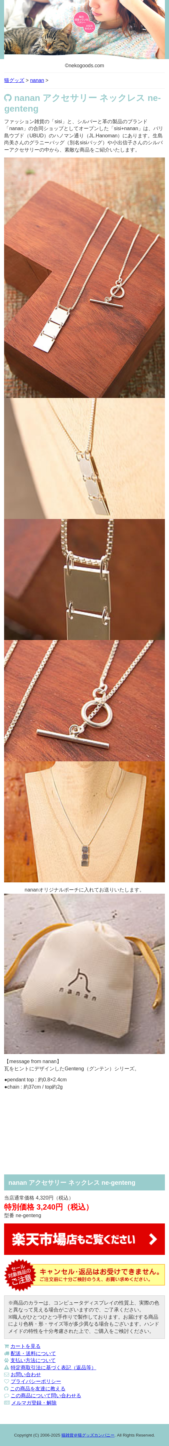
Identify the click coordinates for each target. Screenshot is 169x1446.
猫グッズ (14, 80)
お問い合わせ (26, 1374)
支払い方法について (33, 1360)
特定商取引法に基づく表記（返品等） (53, 1367)
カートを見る (25, 1346)
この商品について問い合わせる (46, 1395)
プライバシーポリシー (36, 1381)
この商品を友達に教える (37, 1388)
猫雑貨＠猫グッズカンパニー (88, 1435)
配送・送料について (33, 1353)
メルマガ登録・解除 (34, 1402)
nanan (37, 80)
